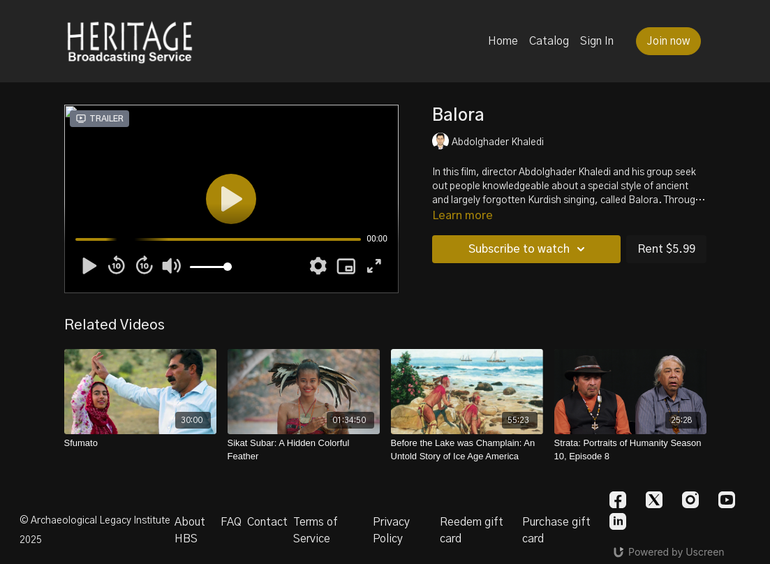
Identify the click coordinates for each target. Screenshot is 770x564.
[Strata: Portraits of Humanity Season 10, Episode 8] (630, 449)
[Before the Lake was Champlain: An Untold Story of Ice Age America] (467, 449)
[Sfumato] (140, 443)
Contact (267, 522)
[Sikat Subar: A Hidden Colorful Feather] (304, 449)
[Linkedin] (617, 521)
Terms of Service (315, 530)
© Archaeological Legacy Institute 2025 (95, 530)
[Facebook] (617, 499)
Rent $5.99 (666, 249)
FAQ (231, 522)
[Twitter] (654, 499)
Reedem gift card (471, 530)
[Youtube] (726, 499)
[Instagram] (690, 499)
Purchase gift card (556, 530)
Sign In (597, 41)
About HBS (190, 530)
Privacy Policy (391, 530)
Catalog (549, 41)
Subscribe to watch (528, 249)
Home (503, 41)
